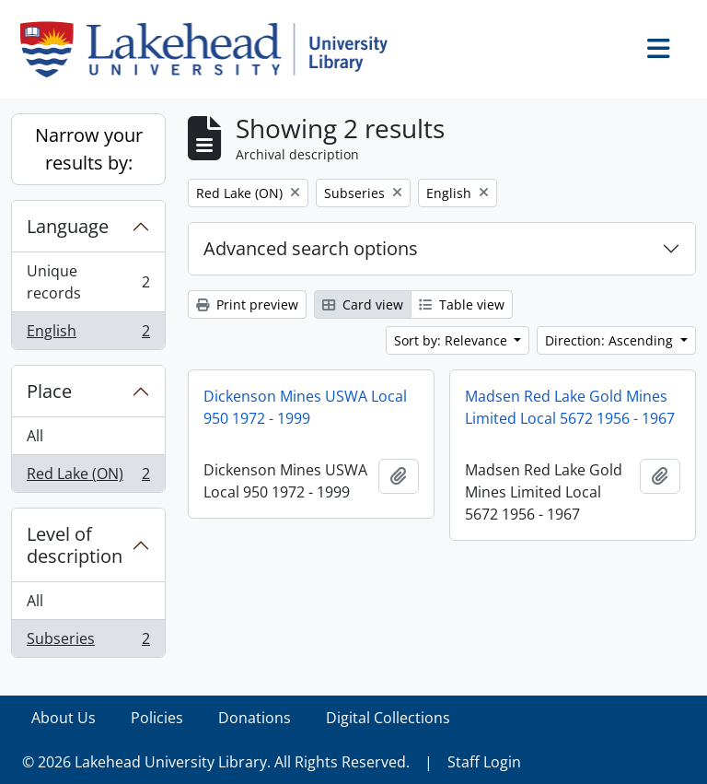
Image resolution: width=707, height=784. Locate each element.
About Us (63, 718)
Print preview (247, 304)
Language (68, 226)
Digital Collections (388, 718)
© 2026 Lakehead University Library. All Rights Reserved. (216, 762)
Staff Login (484, 762)
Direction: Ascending (611, 340)
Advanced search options (310, 248)
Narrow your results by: (89, 149)
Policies (157, 718)
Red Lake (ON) (88, 477)
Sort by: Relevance (452, 340)
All (35, 436)
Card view (362, 304)
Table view (461, 304)
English (88, 334)
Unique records (88, 282)
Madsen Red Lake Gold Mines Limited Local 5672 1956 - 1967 (570, 407)
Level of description (74, 544)
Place (49, 391)
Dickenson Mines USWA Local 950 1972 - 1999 (305, 407)
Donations (254, 718)
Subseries (88, 642)
